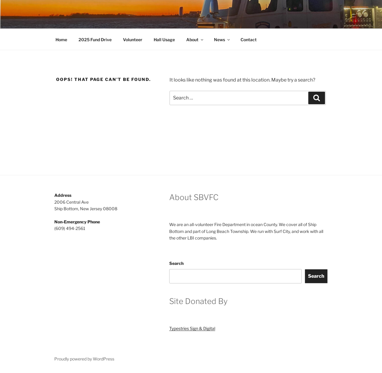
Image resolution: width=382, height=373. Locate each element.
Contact (249, 39)
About (195, 39)
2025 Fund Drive (95, 39)
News (222, 39)
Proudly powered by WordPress (84, 358)
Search (176, 263)
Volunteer (132, 39)
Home (61, 39)
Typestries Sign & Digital (192, 328)
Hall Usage (164, 39)
